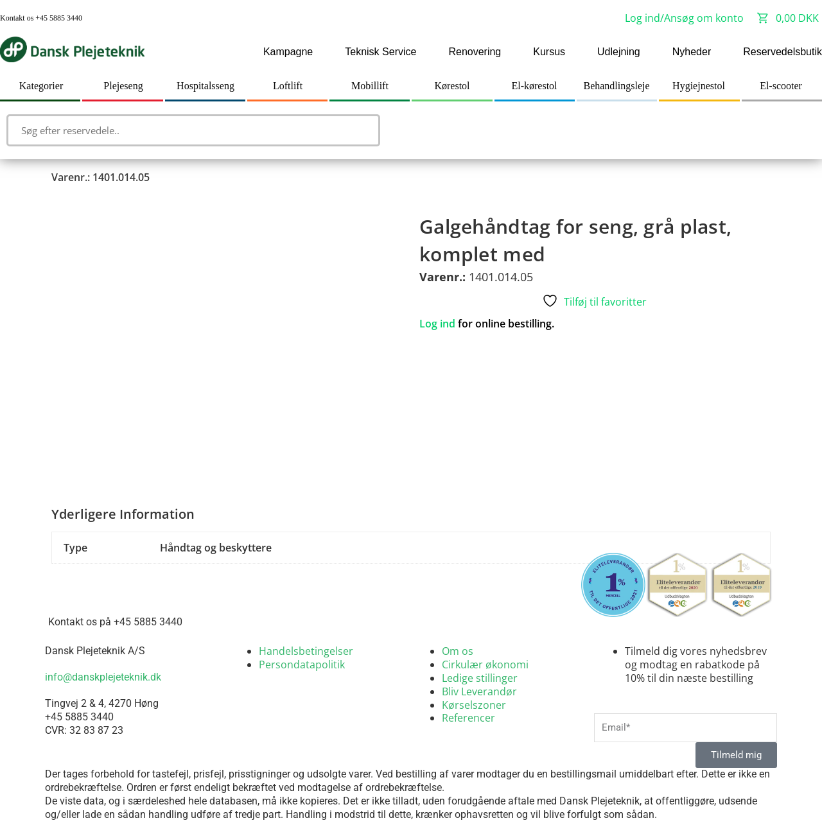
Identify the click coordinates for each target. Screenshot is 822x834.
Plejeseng (123, 85)
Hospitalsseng (205, 85)
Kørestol (451, 85)
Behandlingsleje (616, 85)
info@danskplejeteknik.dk (103, 677)
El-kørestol (534, 85)
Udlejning (618, 51)
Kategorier (41, 85)
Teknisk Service (380, 51)
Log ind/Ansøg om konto (684, 18)
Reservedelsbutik (782, 51)
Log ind (437, 324)
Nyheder (691, 51)
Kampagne (288, 51)
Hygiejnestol (698, 85)
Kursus (549, 51)
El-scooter (781, 85)
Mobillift (370, 85)
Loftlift (287, 85)
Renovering (474, 51)
